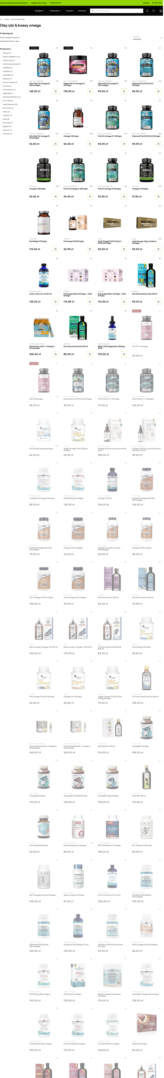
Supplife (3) (7, 126)
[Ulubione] (57, 48)
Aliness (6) (7, 53)
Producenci (54, 11)
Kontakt (146, 3)
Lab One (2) (7, 86)
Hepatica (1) (7, 79)
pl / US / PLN (157, 3)
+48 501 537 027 (55, 3)
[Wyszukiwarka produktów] (116, 10)
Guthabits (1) (8, 71)
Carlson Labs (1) (9, 60)
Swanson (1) (7, 130)
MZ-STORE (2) (8, 101)
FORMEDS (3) (7, 68)
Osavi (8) (6, 119)
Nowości (69, 11)
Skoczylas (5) (8, 123)
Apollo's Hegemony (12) (11, 57)
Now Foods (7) (8, 108)
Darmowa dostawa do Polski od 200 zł (14, 3)
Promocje (82, 11)
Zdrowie (6, 19)
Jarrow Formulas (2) (10, 82)
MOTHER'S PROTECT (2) (12, 97)
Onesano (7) (7, 115)
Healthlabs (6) (8, 75)
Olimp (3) (6, 112)
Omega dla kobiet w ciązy (9, 41)
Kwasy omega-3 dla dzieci (10, 37)
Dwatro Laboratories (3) (12, 64)
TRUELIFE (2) (7, 134)
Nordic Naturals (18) (10, 104)
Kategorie (39, 11)
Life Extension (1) (9, 90)
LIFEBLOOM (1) (8, 93)
